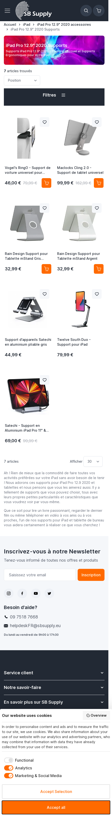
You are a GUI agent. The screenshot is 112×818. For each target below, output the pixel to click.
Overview (96, 715)
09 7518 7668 (24, 616)
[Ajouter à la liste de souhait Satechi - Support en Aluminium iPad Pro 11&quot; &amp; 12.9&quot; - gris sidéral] (44, 380)
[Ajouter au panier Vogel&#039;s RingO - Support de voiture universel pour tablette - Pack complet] (46, 183)
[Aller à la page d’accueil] (10, 24)
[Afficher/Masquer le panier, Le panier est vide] (99, 10)
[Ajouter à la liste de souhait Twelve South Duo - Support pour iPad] (97, 294)
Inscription (91, 574)
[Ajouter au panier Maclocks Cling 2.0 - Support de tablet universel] (99, 183)
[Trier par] (22, 80)
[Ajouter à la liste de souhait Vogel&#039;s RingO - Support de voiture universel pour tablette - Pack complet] (44, 122)
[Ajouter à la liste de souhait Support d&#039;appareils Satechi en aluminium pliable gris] (44, 294)
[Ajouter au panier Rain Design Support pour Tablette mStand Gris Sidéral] (46, 269)
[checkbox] (18, 760)
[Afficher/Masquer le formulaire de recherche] (86, 10)
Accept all (56, 807)
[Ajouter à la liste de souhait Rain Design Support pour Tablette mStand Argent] (97, 208)
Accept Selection (56, 791)
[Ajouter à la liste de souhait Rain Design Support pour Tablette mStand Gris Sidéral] (44, 208)
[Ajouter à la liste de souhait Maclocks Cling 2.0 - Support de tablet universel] (97, 122)
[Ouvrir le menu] (9, 10)
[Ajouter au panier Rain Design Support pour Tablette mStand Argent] (99, 269)
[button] (54, 95)
